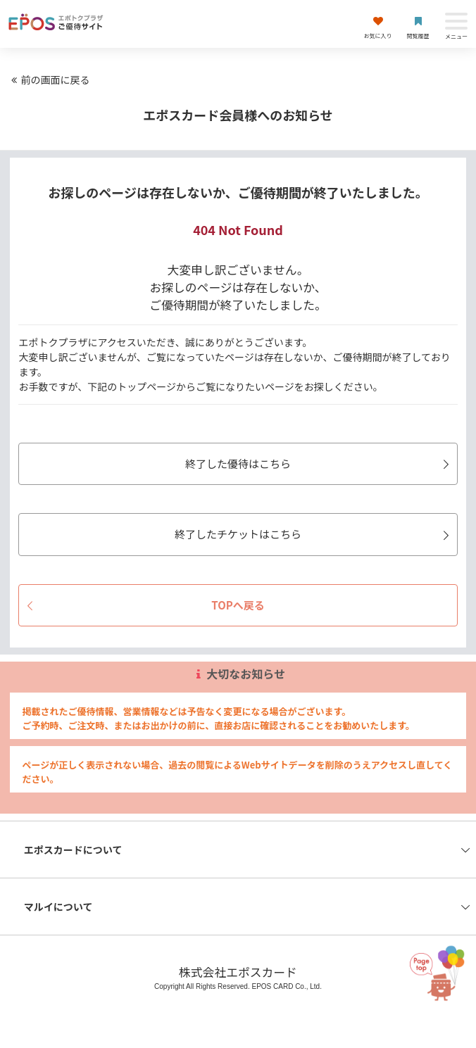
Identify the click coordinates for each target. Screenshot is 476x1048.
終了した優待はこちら (319, 463)
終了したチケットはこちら (314, 533)
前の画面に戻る (48, 79)
